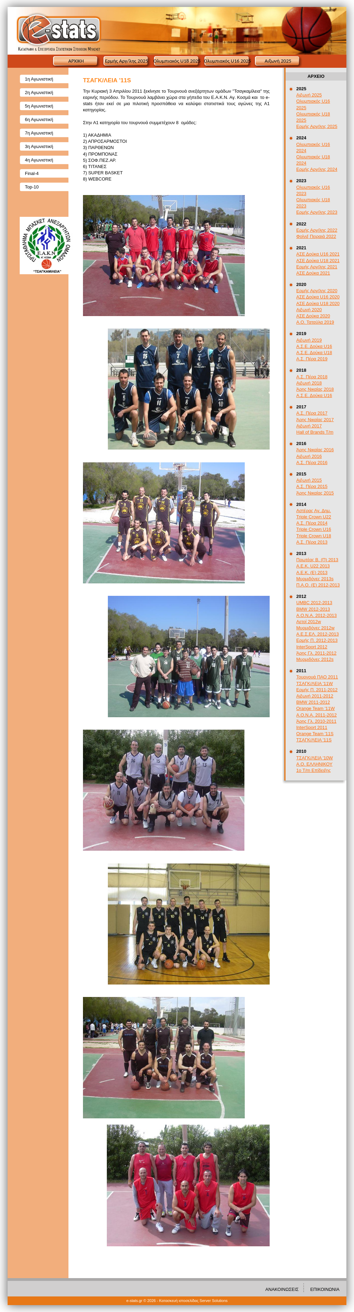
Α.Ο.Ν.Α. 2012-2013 (316, 615)
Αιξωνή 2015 (309, 480)
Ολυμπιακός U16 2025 (227, 61)
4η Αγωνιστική (39, 160)
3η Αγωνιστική (39, 146)
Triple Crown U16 (313, 529)
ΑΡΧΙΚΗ (76, 61)
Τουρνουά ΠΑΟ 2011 (317, 677)
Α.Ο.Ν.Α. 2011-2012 (316, 715)
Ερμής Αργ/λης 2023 (316, 212)
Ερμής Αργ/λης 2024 (316, 169)
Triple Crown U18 (313, 535)
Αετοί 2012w (308, 621)
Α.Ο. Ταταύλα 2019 (315, 322)
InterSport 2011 (311, 727)
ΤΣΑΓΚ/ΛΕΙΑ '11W (314, 683)
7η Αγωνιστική (39, 133)
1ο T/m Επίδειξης (313, 770)
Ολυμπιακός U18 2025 (177, 61)
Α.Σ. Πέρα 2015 (311, 486)
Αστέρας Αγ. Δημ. (313, 510)
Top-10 (32, 187)
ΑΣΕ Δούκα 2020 (313, 315)
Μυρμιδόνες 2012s (315, 659)
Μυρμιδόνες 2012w (315, 627)
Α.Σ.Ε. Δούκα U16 (314, 346)
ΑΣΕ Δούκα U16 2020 (317, 296)
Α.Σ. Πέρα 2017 (311, 413)
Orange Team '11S (315, 733)
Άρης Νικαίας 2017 (315, 419)
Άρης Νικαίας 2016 (315, 449)
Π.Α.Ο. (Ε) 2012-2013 (318, 585)
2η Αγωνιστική (39, 92)
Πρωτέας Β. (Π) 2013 (317, 559)
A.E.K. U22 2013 (313, 566)
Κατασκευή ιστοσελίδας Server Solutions (193, 1301)
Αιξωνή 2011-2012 (314, 696)
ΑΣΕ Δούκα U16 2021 (317, 254)
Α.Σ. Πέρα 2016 (311, 462)
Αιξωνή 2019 (309, 340)
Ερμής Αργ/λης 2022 (316, 230)
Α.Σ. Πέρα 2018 (311, 376)
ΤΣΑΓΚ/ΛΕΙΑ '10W (314, 757)
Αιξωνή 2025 (277, 61)
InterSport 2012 (311, 646)
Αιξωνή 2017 (309, 425)
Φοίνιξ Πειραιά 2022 (316, 236)
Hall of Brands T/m (314, 432)
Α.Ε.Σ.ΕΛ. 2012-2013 (317, 634)
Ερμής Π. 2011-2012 (316, 689)
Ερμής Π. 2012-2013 (316, 640)
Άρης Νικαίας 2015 (315, 493)
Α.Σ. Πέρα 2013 (311, 542)
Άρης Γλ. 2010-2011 (316, 721)
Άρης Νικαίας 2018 (315, 389)
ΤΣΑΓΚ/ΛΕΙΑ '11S (314, 739)
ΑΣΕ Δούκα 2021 (313, 273)
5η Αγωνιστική (39, 106)
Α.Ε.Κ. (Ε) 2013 (311, 572)
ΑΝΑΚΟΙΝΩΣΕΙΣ (282, 1289)
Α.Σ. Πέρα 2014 (311, 523)
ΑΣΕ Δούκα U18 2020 (317, 303)
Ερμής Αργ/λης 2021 (316, 266)
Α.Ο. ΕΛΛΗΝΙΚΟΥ (314, 764)
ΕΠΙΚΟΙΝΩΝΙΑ (324, 1289)
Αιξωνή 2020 (309, 309)
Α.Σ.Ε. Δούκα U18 (314, 352)
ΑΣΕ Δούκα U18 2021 (317, 260)
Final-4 (32, 173)
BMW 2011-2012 (313, 702)
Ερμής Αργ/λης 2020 (316, 290)
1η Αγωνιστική (39, 79)
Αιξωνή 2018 (309, 383)
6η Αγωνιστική (39, 119)
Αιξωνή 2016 (309, 456)
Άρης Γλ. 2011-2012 (316, 653)
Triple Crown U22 (313, 516)
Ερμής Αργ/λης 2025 (126, 61)
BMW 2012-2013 (313, 609)
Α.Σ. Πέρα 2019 (311, 358)
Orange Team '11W (315, 708)
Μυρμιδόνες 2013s (315, 578)
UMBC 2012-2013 (314, 602)
